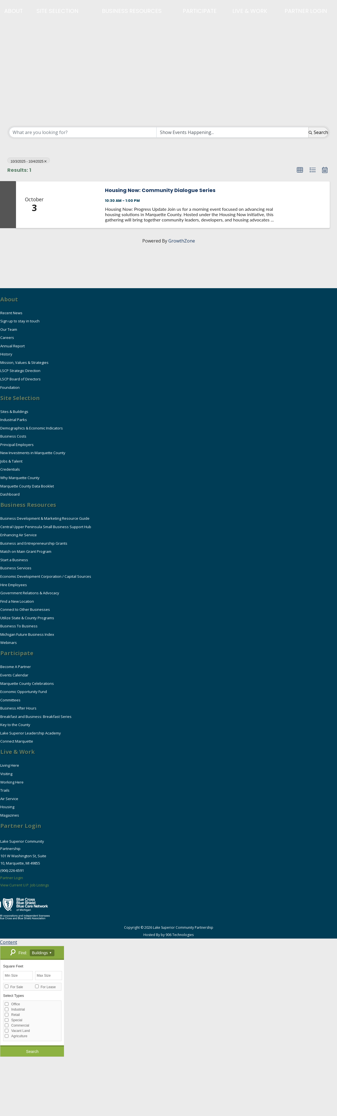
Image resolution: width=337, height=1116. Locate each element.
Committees (10, 700)
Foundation (10, 387)
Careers (7, 337)
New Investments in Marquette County (32, 452)
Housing (7, 806)
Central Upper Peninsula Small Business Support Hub (45, 526)
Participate (200, 11)
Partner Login (306, 11)
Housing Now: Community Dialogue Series (160, 190)
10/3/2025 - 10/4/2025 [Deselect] (29, 161)
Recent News (11, 312)
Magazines (9, 815)
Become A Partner (15, 666)
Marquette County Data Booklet (27, 486)
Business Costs (13, 436)
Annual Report (12, 345)
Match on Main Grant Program (27, 551)
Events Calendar (14, 675)
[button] (300, 170)
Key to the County (15, 724)
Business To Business (19, 626)
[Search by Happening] (232, 132)
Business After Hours (18, 708)
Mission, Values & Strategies (24, 362)
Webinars (8, 642)
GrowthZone (181, 241)
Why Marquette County (20, 477)
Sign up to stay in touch (20, 321)
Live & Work (249, 11)
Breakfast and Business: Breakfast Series (36, 716)
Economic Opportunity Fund (23, 691)
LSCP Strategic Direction (20, 370)
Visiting (6, 773)
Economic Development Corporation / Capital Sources (45, 576)
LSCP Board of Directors (20, 379)
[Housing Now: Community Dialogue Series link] (76, 204)
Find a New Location (17, 601)
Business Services (15, 567)
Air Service (9, 798)
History (6, 354)
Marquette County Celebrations (27, 683)
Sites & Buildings (14, 411)
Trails (5, 790)
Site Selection (57, 11)
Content (8, 942)
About (13, 11)
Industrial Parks (13, 419)
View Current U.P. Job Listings (24, 885)
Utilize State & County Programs (27, 617)
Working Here (12, 782)
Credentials (10, 469)
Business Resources (132, 11)
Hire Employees (13, 584)
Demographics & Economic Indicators (31, 428)
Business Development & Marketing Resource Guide (45, 518)
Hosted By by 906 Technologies (168, 934)
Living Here (9, 765)
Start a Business (14, 559)
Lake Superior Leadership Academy (30, 733)
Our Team (8, 329)
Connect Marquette (16, 741)
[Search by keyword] (83, 132)
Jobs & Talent (11, 461)
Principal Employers (17, 444)
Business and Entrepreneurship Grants (33, 543)
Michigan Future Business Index (27, 634)
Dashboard (10, 494)
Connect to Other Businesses (25, 609)
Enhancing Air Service (18, 534)
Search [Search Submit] (318, 132)
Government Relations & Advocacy (29, 592)
